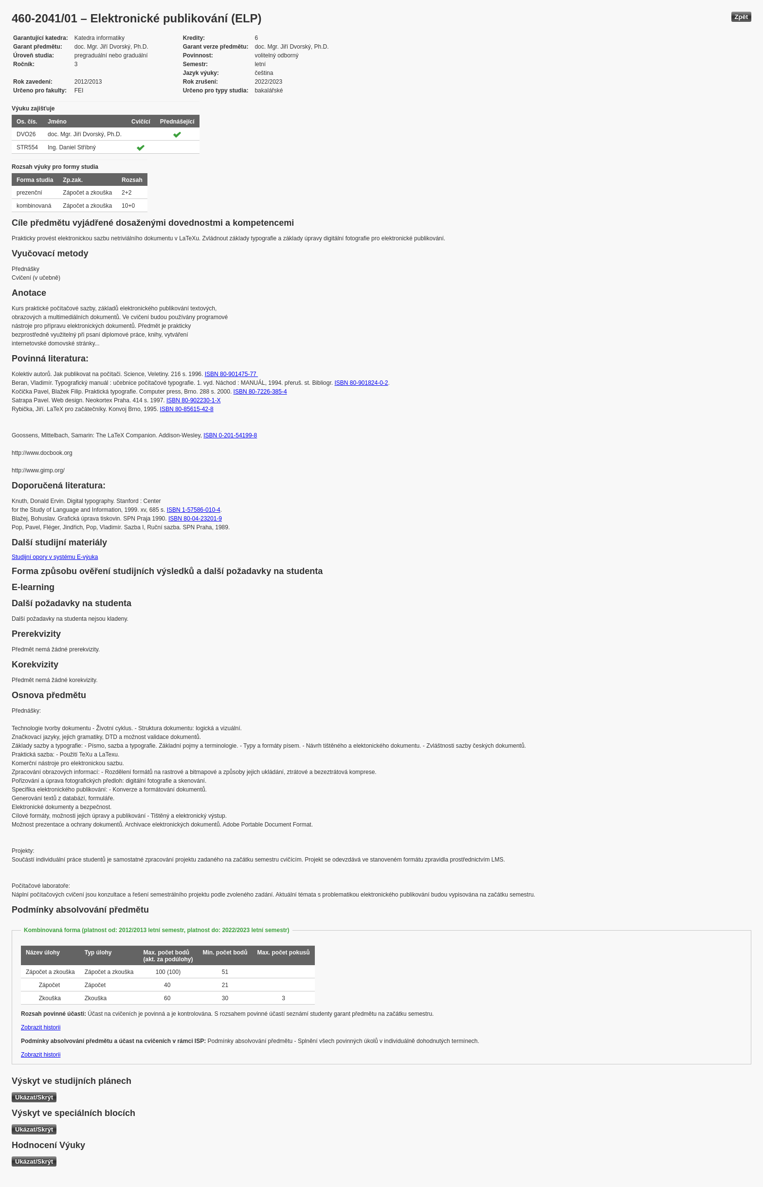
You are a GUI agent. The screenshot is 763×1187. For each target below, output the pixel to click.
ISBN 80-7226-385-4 (260, 391)
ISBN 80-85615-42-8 (187, 409)
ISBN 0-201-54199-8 (230, 435)
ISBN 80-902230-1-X (193, 400)
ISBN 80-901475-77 (231, 374)
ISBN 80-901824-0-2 (361, 382)
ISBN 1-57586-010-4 (193, 509)
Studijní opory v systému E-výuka (55, 557)
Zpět (741, 16)
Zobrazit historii (40, 1027)
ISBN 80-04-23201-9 (195, 518)
